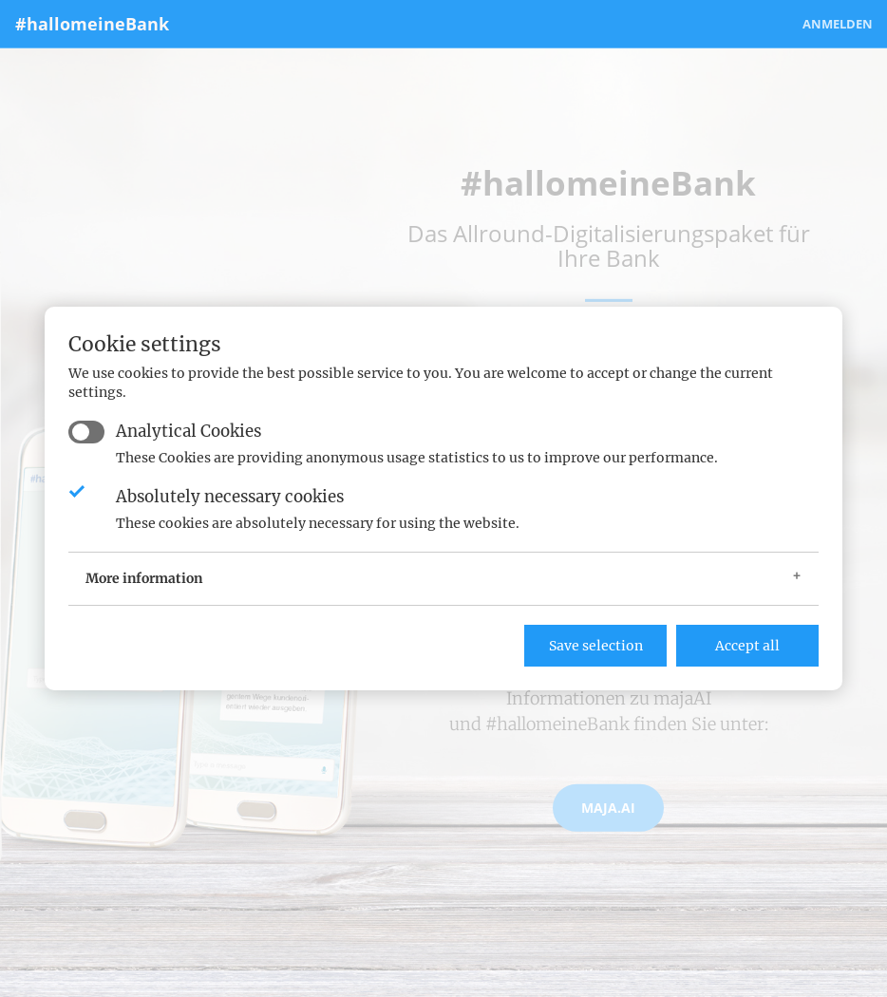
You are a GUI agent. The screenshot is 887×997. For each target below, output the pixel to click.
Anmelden (837, 23)
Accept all (747, 645)
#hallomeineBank (91, 23)
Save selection (596, 645)
